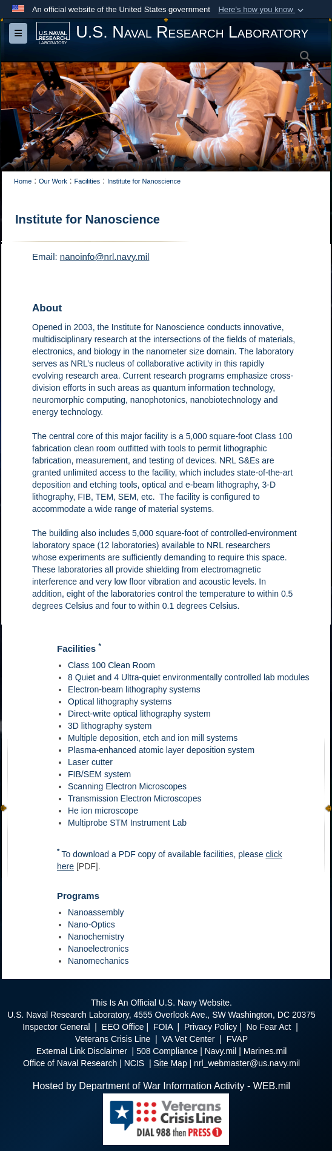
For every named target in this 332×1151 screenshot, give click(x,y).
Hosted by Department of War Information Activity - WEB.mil (161, 1086)
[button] (262, 10)
